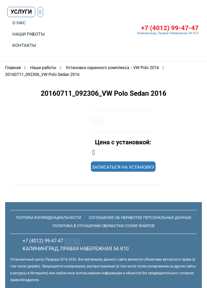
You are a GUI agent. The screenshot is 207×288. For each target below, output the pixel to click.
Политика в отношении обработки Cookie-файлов (103, 226)
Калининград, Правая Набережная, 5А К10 (167, 33)
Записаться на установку (123, 167)
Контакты (24, 45)
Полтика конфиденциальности (48, 217)
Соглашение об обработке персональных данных (140, 217)
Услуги (21, 12)
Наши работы (28, 34)
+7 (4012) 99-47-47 (169, 28)
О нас (18, 22)
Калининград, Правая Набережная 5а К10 (76, 248)
